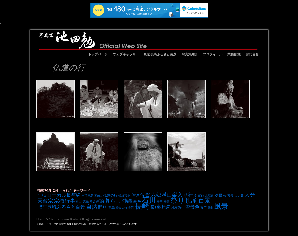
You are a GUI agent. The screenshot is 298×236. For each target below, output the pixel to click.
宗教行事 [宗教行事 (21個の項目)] (64, 201)
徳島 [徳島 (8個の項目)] (85, 201)
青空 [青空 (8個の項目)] (203, 207)
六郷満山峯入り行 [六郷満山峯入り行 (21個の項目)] (172, 195)
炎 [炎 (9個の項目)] (139, 201)
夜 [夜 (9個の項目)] (225, 195)
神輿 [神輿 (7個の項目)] (167, 201)
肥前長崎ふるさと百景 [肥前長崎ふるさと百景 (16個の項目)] (61, 207)
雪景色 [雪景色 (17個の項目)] (192, 207)
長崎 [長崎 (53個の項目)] (142, 206)
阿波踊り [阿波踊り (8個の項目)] (177, 207)
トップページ (98, 54)
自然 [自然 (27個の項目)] (91, 206)
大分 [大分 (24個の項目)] (249, 195)
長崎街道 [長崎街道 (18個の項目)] (160, 207)
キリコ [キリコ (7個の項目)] (41, 195)
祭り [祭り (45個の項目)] (177, 200)
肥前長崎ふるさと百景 (160, 54)
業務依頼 (234, 54)
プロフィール (212, 54)
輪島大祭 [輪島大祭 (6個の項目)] (121, 207)
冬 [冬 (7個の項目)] (195, 195)
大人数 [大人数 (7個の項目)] (239, 195)
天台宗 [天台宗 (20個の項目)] (45, 201)
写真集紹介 (190, 54)
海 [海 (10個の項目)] (135, 201)
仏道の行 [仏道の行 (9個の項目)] (110, 195)
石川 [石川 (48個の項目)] (149, 200)
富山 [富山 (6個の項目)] (78, 201)
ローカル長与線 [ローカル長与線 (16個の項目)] (64, 195)
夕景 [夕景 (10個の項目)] (218, 195)
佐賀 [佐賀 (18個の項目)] (145, 195)
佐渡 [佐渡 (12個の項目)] (135, 195)
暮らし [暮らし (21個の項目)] (113, 201)
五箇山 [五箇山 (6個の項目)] (98, 195)
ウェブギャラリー (126, 54)
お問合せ (252, 54)
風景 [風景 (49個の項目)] (221, 206)
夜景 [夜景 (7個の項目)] (230, 195)
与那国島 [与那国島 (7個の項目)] (87, 195)
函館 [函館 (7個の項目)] (201, 195)
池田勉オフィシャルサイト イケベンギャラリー (148, 40)
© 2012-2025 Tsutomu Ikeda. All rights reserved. (71, 219)
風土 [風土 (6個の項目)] (210, 207)
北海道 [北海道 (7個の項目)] (209, 195)
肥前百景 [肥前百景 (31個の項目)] (198, 200)
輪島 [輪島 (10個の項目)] (111, 207)
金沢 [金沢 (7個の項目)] (131, 207)
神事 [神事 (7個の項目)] (160, 201)
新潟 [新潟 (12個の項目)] (100, 201)
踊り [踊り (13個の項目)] (102, 207)
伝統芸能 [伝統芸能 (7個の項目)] (124, 195)
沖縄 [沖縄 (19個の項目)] (127, 201)
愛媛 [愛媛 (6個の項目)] (92, 201)
